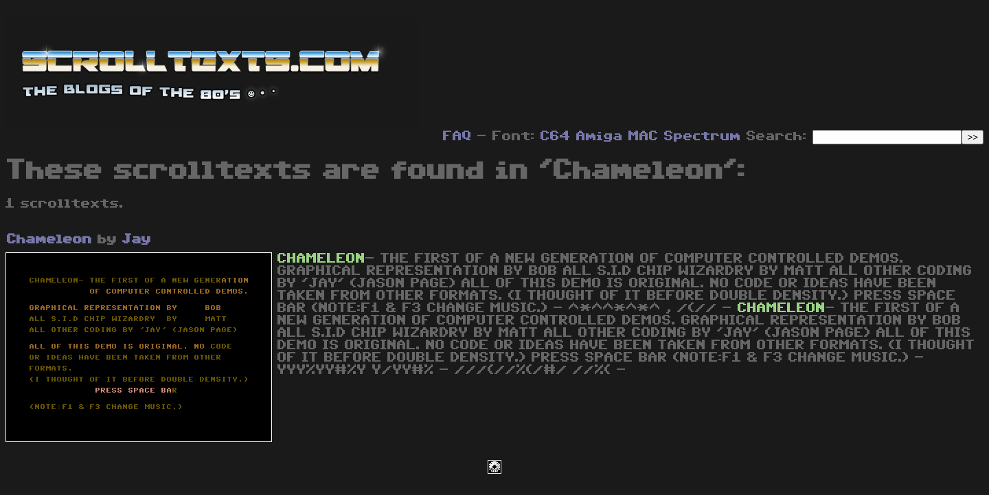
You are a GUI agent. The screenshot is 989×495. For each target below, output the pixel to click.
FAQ (457, 136)
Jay (136, 239)
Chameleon (49, 239)
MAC (643, 136)
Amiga (599, 136)
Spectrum (702, 136)
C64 (556, 136)
